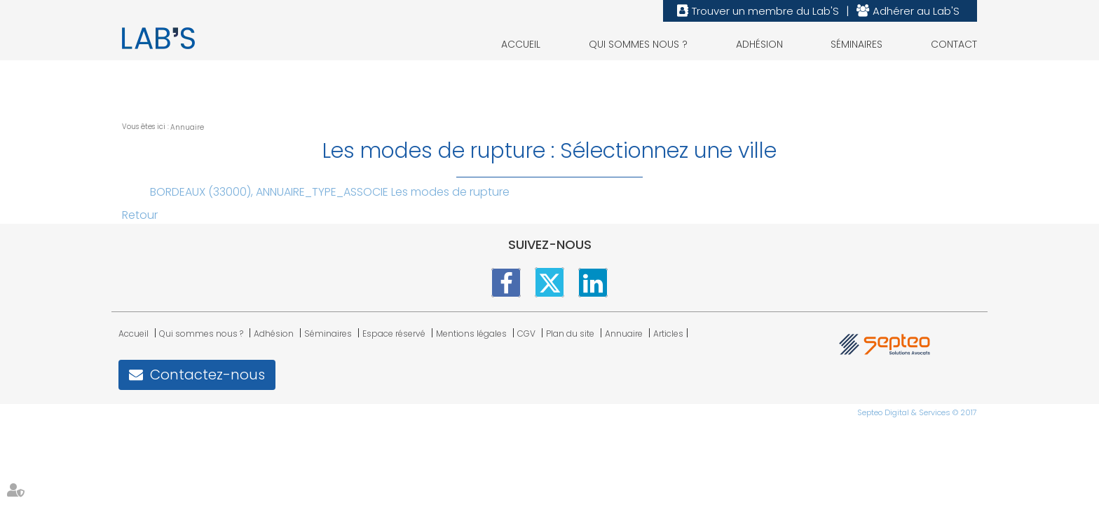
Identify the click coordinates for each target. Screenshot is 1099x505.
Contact (954, 44)
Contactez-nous (207, 374)
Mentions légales (471, 333)
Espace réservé (393, 333)
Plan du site (570, 333)
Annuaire (187, 127)
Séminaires (856, 44)
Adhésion (759, 44)
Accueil (520, 44)
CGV (526, 333)
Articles (668, 333)
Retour (140, 215)
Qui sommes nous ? (638, 44)
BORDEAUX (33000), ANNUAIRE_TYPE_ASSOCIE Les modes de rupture (330, 192)
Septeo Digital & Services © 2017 (917, 412)
